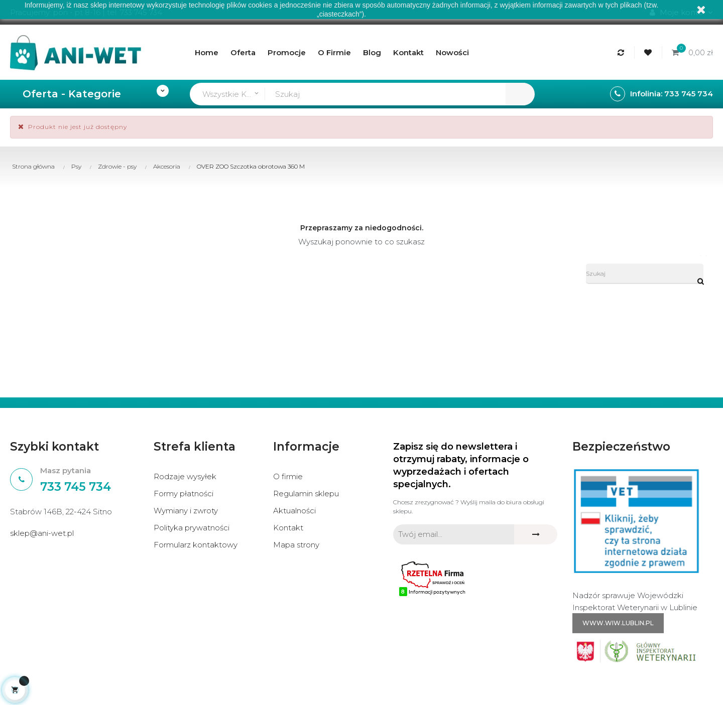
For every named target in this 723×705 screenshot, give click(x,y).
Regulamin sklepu (306, 493)
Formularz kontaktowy (195, 544)
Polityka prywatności (191, 527)
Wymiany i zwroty (186, 510)
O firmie (288, 476)
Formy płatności (183, 493)
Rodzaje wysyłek (185, 476)
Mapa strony (296, 544)
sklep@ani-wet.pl (42, 533)
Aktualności (294, 510)
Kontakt (288, 527)
